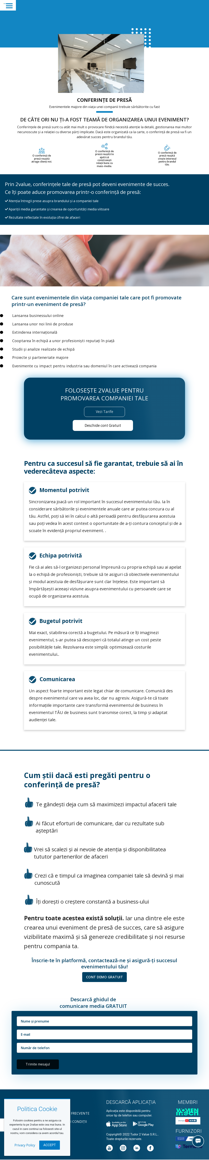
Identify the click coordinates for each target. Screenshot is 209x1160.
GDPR (57, 1130)
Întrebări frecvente (71, 1113)
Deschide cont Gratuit (102, 425)
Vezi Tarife (104, 411)
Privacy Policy (24, 1145)
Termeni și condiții (70, 1122)
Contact (61, 1105)
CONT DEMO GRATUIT (104, 977)
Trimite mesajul (38, 1065)
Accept (49, 1145)
